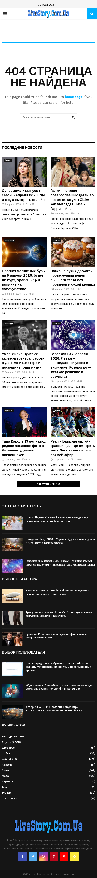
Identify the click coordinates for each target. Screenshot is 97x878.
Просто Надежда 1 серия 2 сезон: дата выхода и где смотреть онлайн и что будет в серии (57, 519)
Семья (56, 160)
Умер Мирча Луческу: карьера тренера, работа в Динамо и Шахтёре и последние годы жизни (23, 361)
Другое (8, 160)
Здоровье (9, 240)
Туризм (6, 792)
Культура (9, 323)
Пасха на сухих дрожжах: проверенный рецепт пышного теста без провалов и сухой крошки (73, 278)
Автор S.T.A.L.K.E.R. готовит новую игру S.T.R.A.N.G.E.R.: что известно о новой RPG (54, 708)
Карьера (7, 781)
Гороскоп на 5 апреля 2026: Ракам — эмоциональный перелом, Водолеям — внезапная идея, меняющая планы (60, 562)
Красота (9, 411)
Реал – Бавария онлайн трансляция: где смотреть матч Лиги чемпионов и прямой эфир (73, 448)
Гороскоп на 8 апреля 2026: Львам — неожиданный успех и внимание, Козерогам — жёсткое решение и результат (71, 365)
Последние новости (22, 148)
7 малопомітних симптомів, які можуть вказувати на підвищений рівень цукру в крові (58, 592)
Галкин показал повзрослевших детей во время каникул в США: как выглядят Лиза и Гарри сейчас (72, 200)
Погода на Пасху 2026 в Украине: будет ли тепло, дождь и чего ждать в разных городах (60, 541)
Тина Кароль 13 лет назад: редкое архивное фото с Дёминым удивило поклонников (24, 448)
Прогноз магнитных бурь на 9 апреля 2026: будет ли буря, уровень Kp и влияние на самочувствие (23, 280)
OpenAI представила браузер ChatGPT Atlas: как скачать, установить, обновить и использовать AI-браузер (59, 667)
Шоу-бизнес (9, 759)
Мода (5, 776)
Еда (8, 753)
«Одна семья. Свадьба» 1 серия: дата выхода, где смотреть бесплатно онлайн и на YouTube (59, 687)
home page (74, 97)
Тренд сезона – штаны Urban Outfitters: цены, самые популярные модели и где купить (59, 614)
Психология (9, 798)
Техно (5, 787)
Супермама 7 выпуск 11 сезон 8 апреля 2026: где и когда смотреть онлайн (23, 195)
